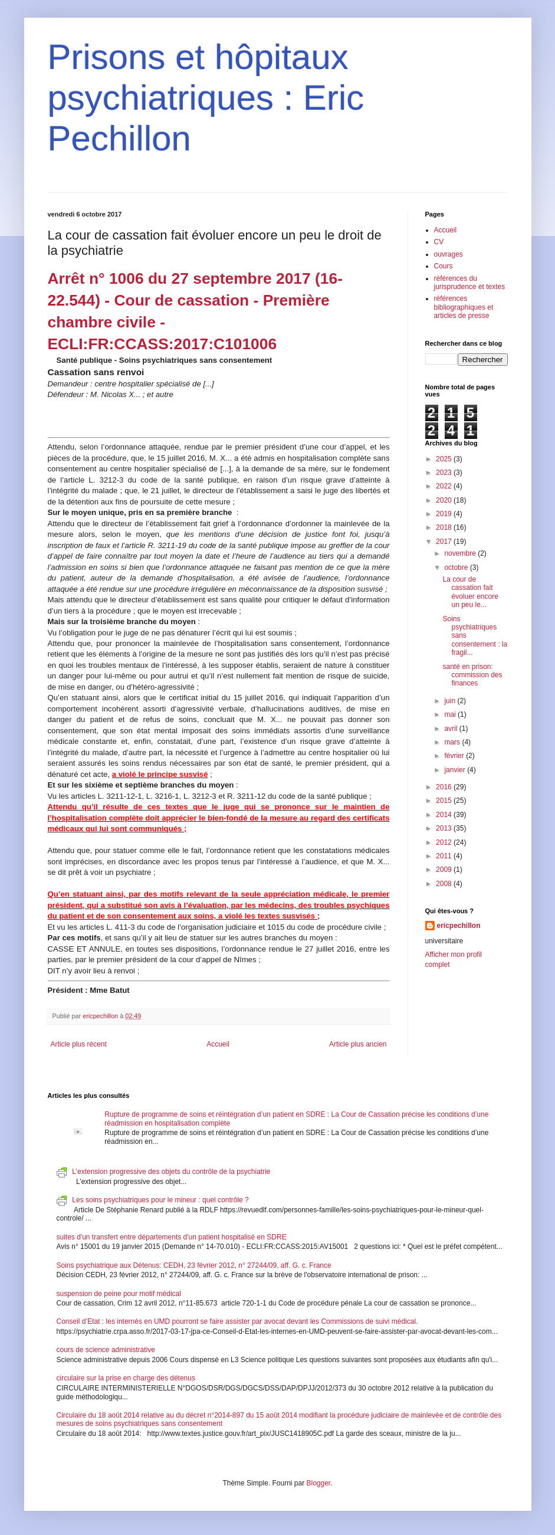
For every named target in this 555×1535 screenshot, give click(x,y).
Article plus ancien (357, 1044)
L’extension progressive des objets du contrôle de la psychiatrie (171, 1171)
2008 (445, 884)
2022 (445, 486)
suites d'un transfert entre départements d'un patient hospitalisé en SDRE (172, 1237)
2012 (445, 842)
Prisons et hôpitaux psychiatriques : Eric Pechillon (206, 97)
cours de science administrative (106, 1350)
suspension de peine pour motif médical (119, 1294)
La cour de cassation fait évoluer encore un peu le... (470, 592)
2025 (445, 459)
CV (439, 242)
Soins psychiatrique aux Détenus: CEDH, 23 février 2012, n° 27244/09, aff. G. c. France (194, 1265)
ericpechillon (459, 925)
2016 (445, 787)
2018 (445, 527)
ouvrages (448, 254)
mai (451, 714)
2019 (445, 514)
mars (453, 742)
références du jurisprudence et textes (469, 282)
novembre (461, 553)
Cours (443, 266)
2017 (445, 541)
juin (450, 701)
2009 (445, 869)
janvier (455, 770)
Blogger (319, 1483)
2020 (445, 500)
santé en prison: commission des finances (472, 675)
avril (451, 728)
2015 (445, 800)
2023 (445, 472)
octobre (456, 567)
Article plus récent (79, 1044)
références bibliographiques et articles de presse (464, 307)
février (455, 756)
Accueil (217, 1044)
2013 (445, 828)
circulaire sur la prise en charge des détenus (126, 1378)
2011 (445, 856)
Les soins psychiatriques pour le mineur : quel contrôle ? (160, 1200)
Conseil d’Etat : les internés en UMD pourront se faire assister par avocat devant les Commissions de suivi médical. (237, 1321)
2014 (445, 815)
